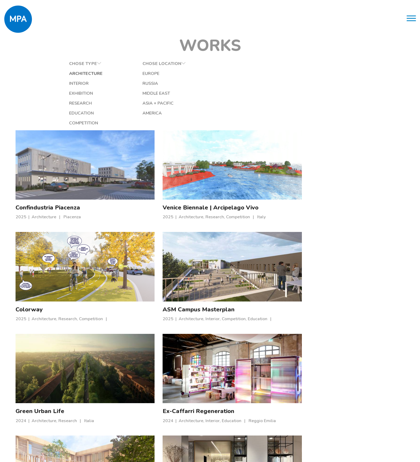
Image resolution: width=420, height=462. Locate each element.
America (124, 114)
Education (61, 114)
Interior (59, 84)
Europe (123, 74)
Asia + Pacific (130, 104)
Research (60, 104)
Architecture (65, 74)
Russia (122, 84)
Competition (63, 124)
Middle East (128, 94)
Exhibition (61, 94)
